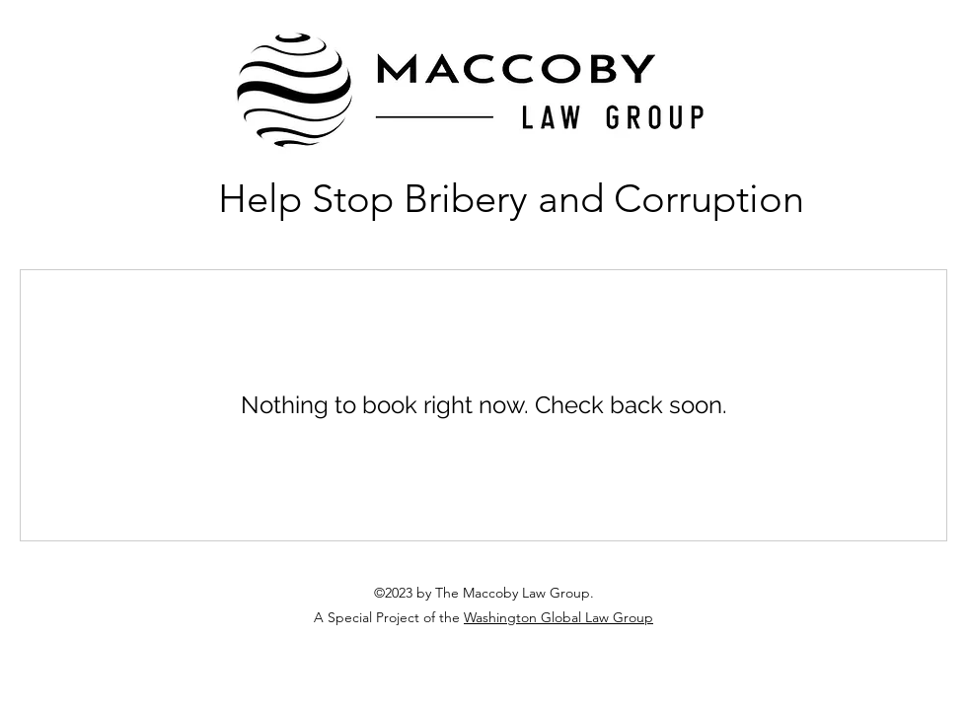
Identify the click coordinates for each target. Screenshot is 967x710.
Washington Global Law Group (558, 617)
